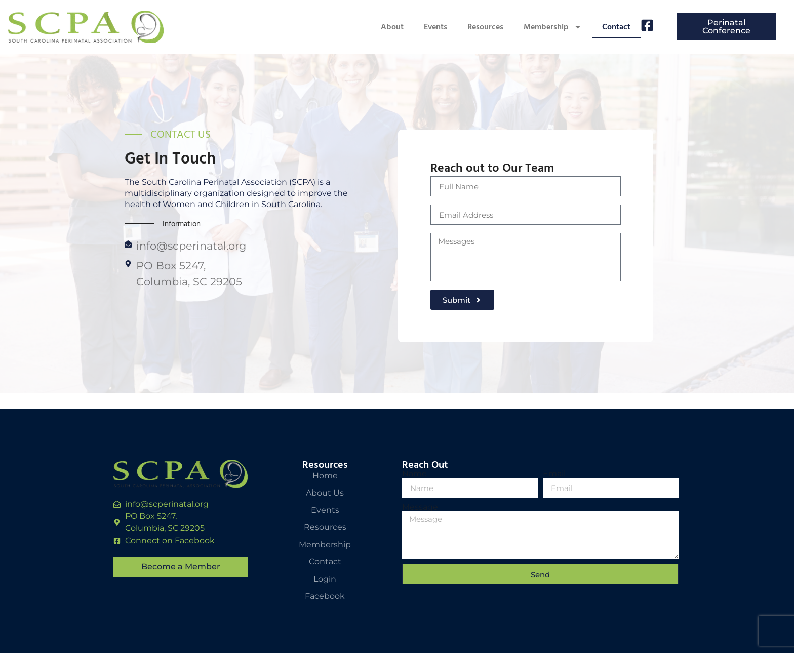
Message (420, 507)
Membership (553, 27)
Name (414, 474)
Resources (485, 26)
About (392, 26)
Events (435, 26)
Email (554, 474)
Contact (616, 26)
